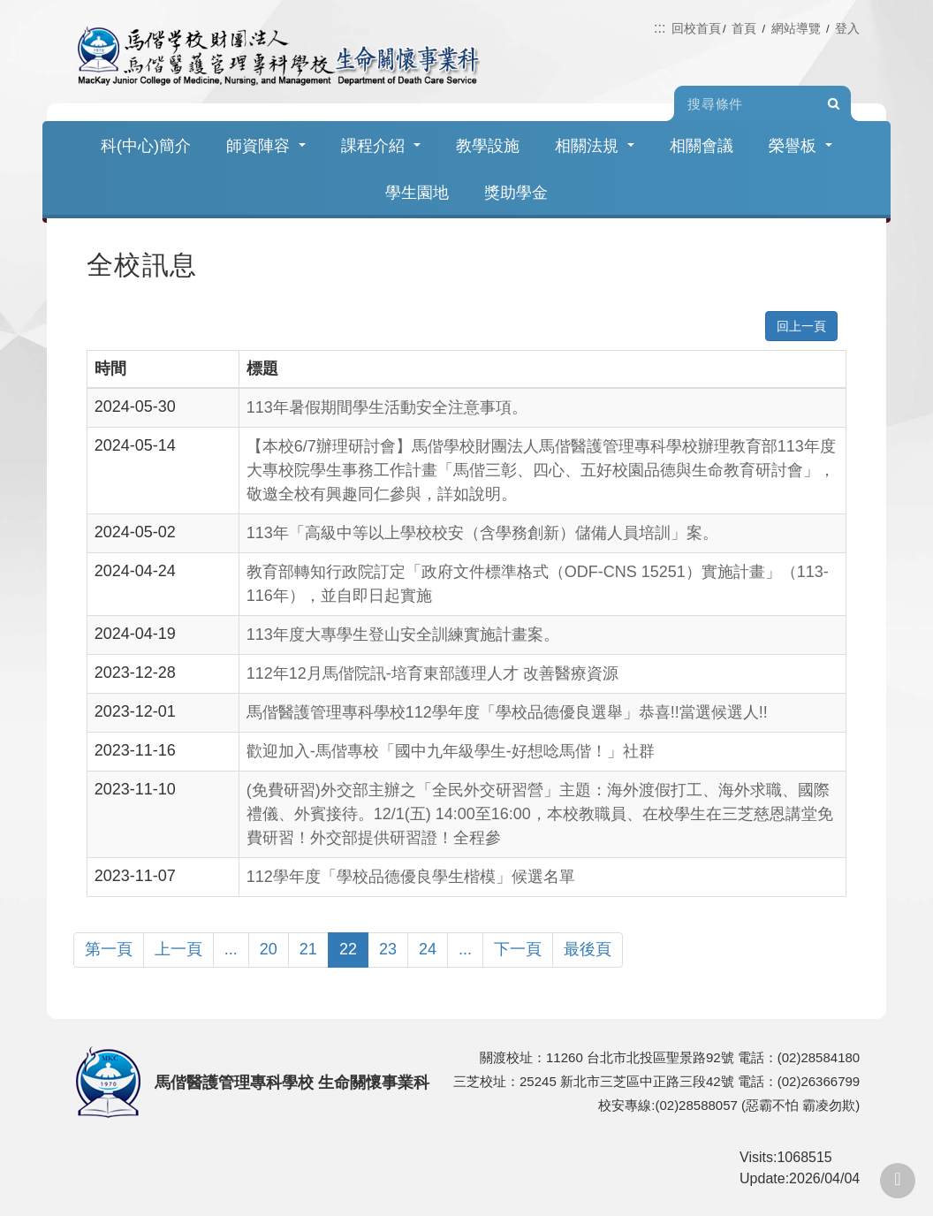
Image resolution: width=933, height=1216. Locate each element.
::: (659, 27)
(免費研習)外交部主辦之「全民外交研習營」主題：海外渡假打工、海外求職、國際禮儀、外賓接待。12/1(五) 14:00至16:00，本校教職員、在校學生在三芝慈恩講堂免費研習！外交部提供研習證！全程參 (540, 814)
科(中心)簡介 (146, 146)
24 (427, 949)
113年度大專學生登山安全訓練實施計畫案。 (403, 634)
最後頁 (587, 949)
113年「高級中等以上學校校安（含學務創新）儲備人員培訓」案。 (482, 533)
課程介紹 (381, 146)
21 (308, 949)
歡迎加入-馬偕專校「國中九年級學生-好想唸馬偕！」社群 (451, 751)
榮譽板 (800, 146)
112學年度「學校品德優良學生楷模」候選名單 (411, 876)
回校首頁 (696, 28)
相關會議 (701, 146)
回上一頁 (801, 326)
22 (348, 949)
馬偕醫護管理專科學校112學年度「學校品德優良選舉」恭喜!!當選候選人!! (507, 712)
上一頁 (178, 949)
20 (268, 949)
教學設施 (488, 146)
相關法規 (594, 146)
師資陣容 (266, 146)
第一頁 (109, 949)
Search (833, 104)
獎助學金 (516, 192)
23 (388, 949)
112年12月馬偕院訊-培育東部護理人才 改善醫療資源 (432, 673)
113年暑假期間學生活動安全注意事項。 (387, 407)
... (231, 949)
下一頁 (518, 949)
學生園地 (417, 192)
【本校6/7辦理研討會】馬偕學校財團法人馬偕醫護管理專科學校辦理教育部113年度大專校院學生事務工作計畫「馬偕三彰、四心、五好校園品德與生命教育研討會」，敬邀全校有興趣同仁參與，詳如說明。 (541, 470)
